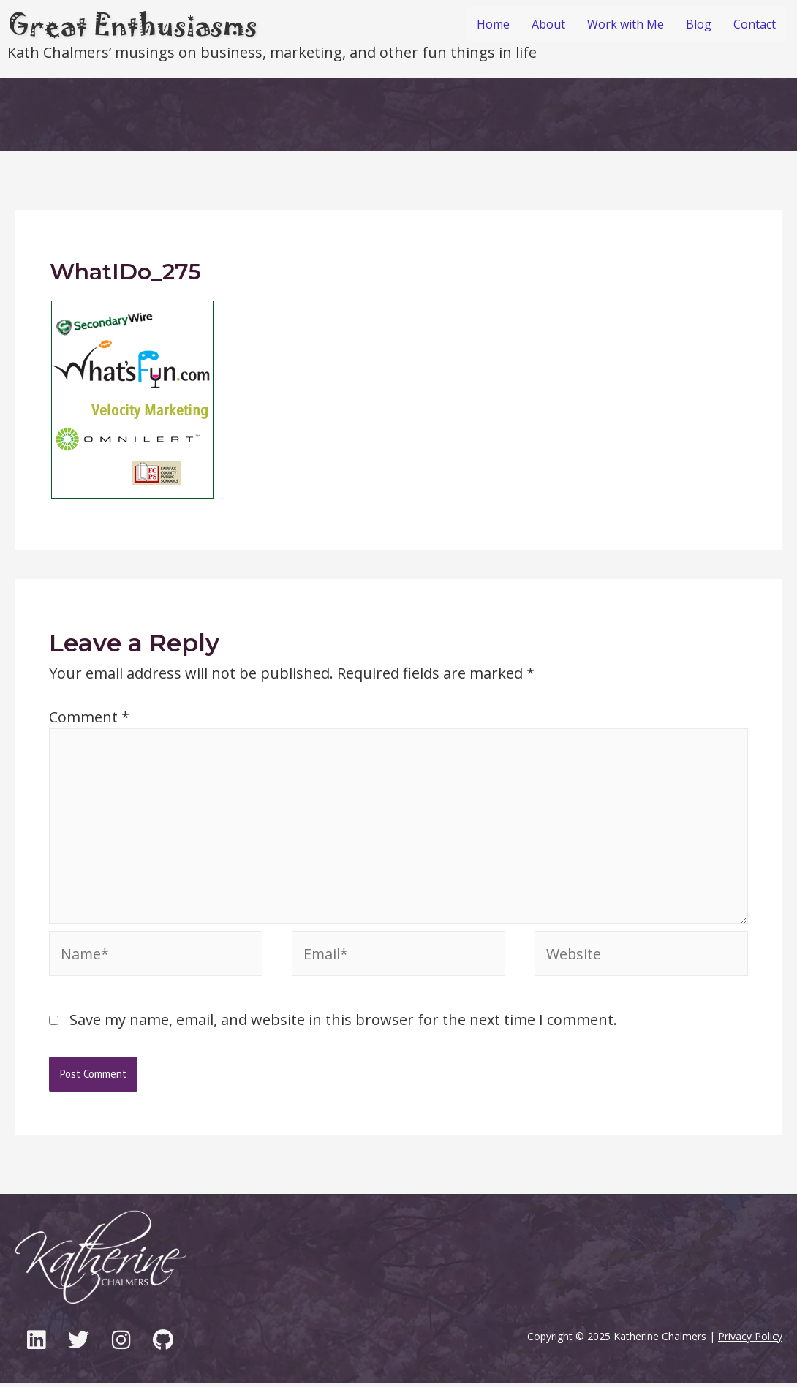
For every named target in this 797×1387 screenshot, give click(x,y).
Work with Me (625, 24)
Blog (698, 24)
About (548, 24)
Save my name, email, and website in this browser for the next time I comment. (343, 1023)
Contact (754, 24)
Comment (89, 717)
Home (493, 24)
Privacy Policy (750, 1340)
